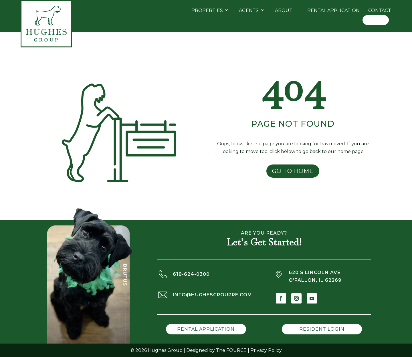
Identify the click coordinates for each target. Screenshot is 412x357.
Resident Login (321, 329)
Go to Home (293, 171)
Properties (207, 10)
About (283, 10)
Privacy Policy (266, 350)
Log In (375, 20)
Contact (379, 10)
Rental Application (333, 10)
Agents (249, 10)
